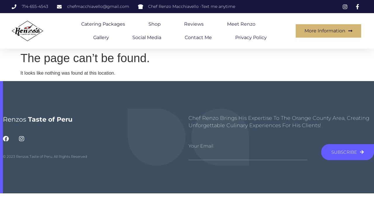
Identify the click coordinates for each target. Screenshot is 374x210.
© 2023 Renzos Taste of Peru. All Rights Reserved (45, 156)
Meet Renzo (241, 24)
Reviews (194, 24)
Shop (154, 24)
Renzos (37, 119)
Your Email (200, 146)
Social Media (146, 37)
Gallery (101, 37)
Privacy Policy (251, 37)
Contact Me (198, 37)
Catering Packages (103, 24)
